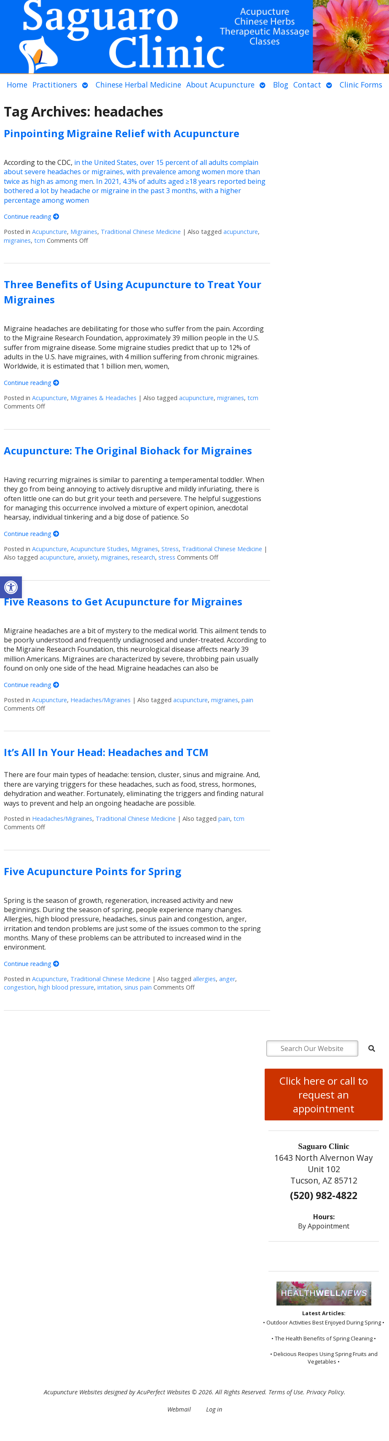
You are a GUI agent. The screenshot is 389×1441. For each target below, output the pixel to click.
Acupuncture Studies (99, 549)
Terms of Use (285, 1392)
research (143, 557)
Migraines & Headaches (103, 398)
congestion (19, 987)
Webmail (179, 1409)
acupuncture (240, 232)
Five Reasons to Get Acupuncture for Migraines (123, 601)
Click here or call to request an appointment (323, 1094)
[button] (11, 587)
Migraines (83, 232)
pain (247, 700)
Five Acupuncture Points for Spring (92, 871)
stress (166, 557)
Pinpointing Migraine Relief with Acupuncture (121, 133)
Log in (214, 1409)
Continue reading (31, 216)
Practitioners (54, 85)
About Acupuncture (220, 85)
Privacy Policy (325, 1392)
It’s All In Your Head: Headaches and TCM (106, 752)
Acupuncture (49, 232)
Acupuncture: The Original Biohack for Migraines (128, 450)
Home (17, 85)
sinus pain (138, 987)
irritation (109, 987)
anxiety (88, 557)
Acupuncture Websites (73, 1392)
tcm (39, 240)
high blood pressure (66, 987)
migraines (17, 240)
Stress (170, 549)
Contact (307, 85)
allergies (204, 979)
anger (227, 979)
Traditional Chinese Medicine (141, 232)
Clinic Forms (361, 85)
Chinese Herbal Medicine (138, 85)
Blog (280, 85)
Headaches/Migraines (100, 700)
